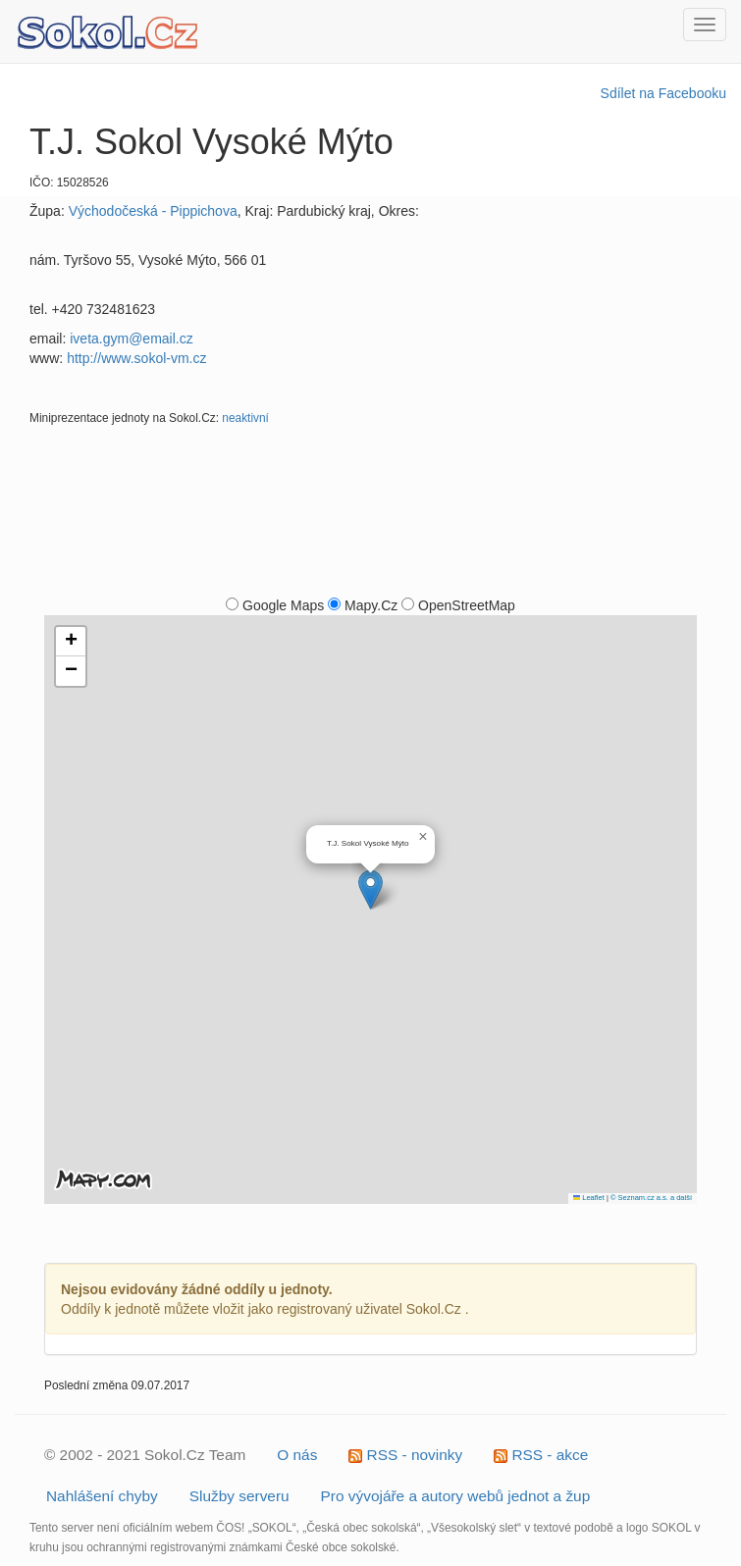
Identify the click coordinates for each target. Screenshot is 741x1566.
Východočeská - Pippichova (153, 211)
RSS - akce (541, 1454)
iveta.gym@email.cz (131, 338)
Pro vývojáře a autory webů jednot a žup (456, 1496)
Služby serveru (239, 1496)
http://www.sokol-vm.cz (136, 358)
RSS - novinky (405, 1454)
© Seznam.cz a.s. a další (651, 1197)
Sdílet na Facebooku (663, 93)
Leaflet (589, 1197)
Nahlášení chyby (102, 1496)
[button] (370, 889)
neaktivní (245, 418)
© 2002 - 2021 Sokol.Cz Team (144, 1454)
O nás (297, 1454)
